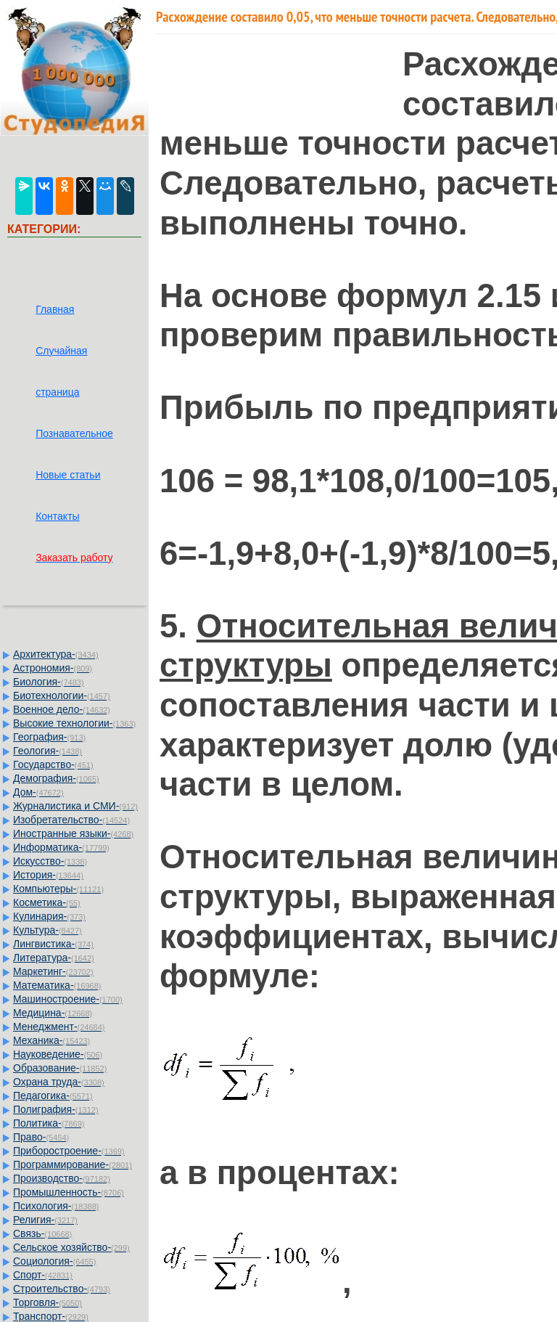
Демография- (56, 778)
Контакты (57, 516)
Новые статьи (68, 475)
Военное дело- (61, 709)
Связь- (42, 1233)
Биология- (48, 681)
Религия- (45, 1219)
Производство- (61, 1178)
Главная (55, 309)
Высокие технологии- (74, 723)
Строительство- (61, 1288)
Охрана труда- (58, 1082)
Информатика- (61, 847)
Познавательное (74, 433)
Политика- (48, 1123)
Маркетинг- (53, 971)
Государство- (53, 764)
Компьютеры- (58, 888)
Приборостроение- (69, 1150)
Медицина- (52, 1013)
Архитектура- (56, 654)
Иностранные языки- (73, 833)
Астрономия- (52, 668)
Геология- (47, 750)
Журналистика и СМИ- (75, 806)
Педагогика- (53, 1095)
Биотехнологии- (61, 695)
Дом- (38, 792)
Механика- (51, 1040)
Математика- (57, 985)
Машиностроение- (68, 999)
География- (49, 737)
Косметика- (47, 902)
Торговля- (47, 1302)
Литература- (53, 957)
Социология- (54, 1261)
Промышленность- (68, 1192)
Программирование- (72, 1164)
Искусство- (50, 861)
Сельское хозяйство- (71, 1247)
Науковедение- (57, 1054)
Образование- (60, 1068)
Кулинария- (49, 916)
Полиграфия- (56, 1109)
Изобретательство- (71, 819)
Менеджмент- (59, 1026)
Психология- (56, 1206)
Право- (41, 1137)
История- (48, 875)
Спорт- (43, 1275)
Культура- (47, 930)
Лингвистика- (53, 944)
